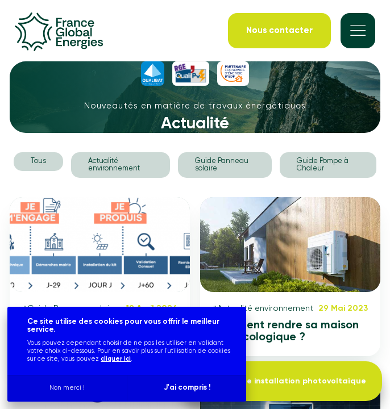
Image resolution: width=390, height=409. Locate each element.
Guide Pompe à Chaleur (322, 164)
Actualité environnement (114, 164)
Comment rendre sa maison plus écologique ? (285, 331)
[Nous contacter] (279, 30)
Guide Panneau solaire (221, 164)
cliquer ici (116, 359)
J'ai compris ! (187, 387)
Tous (38, 161)
